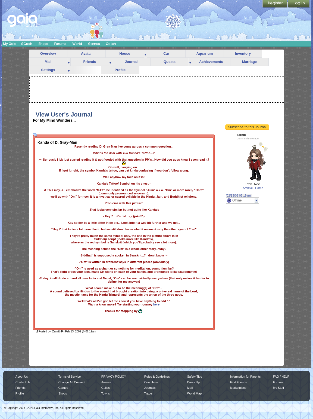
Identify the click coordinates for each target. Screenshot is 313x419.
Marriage (249, 62)
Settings (48, 70)
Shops (43, 43)
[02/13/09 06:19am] (239, 195)
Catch (111, 43)
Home (259, 187)
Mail (48, 62)
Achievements (211, 62)
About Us (21, 376)
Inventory (243, 53)
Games (94, 43)
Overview (48, 53)
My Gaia (9, 43)
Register (275, 4)
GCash (26, 43)
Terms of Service (69, 376)
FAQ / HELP (281, 376)
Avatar (86, 53)
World (77, 43)
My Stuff (278, 387)
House (124, 53)
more (145, 54)
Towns (105, 393)
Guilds (105, 387)
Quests (170, 62)
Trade (148, 393)
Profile (120, 70)
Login (299, 4)
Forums (60, 43)
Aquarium (204, 53)
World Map (194, 393)
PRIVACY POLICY (113, 376)
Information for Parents (245, 376)
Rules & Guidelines (157, 376)
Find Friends (238, 382)
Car (166, 53)
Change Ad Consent (71, 382)
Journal (131, 62)
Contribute (151, 382)
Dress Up (193, 382)
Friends (89, 62)
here (156, 304)
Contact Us (22, 382)
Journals (150, 387)
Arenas (106, 382)
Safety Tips (194, 376)
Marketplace (238, 387)
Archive (248, 187)
